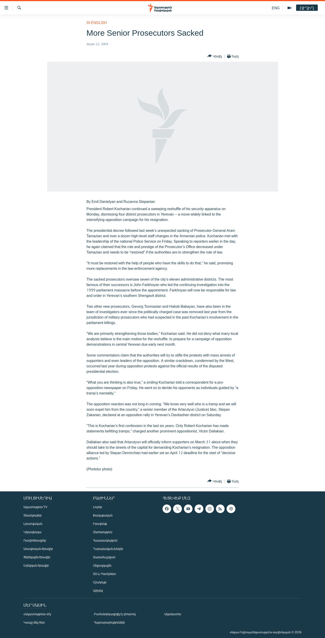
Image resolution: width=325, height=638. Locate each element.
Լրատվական (32, 523)
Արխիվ (98, 590)
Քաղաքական (102, 515)
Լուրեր (97, 507)
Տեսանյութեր (32, 515)
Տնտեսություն (102, 532)
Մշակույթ (99, 582)
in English (96, 22)
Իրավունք (100, 523)
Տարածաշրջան (104, 557)
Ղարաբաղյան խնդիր (108, 549)
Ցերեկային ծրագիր (36, 557)
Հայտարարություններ (109, 622)
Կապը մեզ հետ (34, 622)
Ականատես (172, 614)
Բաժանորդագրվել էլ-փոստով (114, 614)
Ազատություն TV (35, 507)
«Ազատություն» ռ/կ (37, 614)
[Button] (214, 56)
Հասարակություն (105, 540)
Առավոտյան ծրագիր (38, 549)
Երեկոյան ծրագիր (36, 565)
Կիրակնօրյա (32, 532)
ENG (276, 8)
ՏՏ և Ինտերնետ (104, 574)
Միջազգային (102, 565)
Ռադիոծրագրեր (34, 540)
